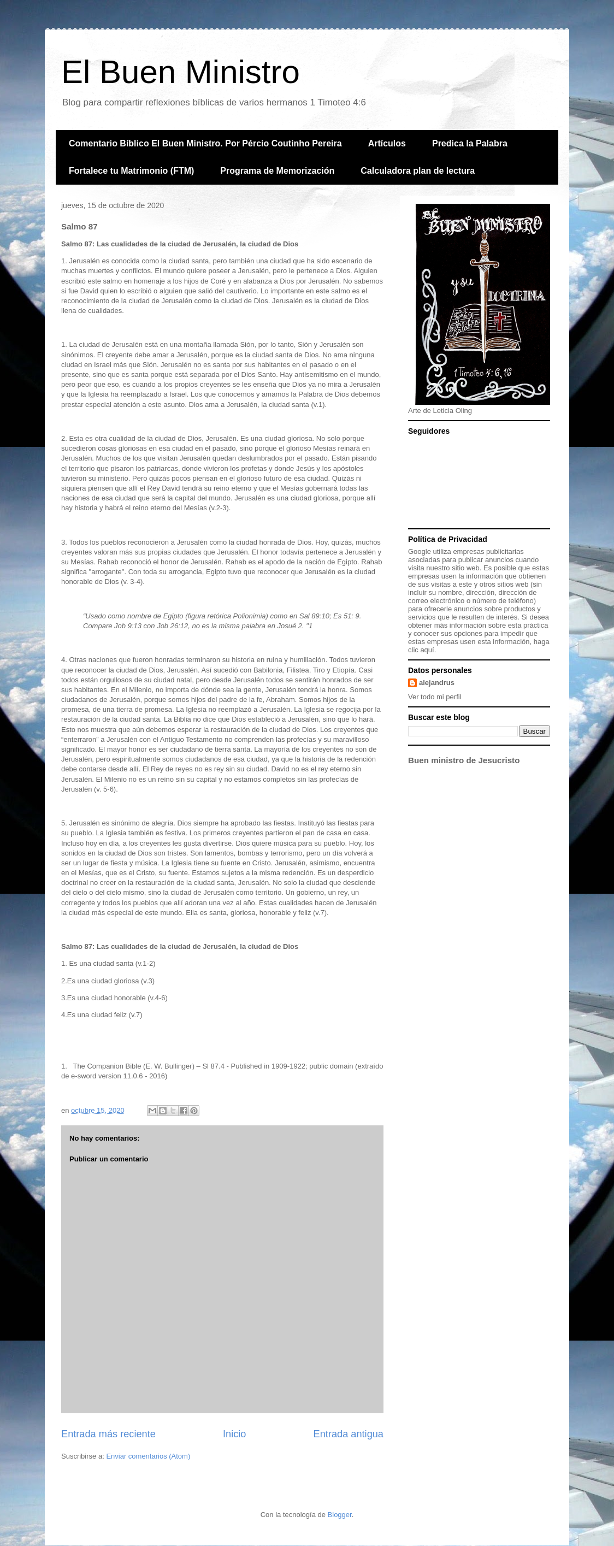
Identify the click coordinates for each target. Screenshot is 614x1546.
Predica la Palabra (469, 143)
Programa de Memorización (277, 170)
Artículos (387, 143)
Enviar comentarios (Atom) (148, 1456)
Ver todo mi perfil (435, 697)
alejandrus (436, 682)
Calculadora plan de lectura (418, 170)
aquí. (428, 650)
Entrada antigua (348, 1434)
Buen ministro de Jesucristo (463, 760)
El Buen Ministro (180, 72)
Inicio (234, 1434)
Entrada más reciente (108, 1434)
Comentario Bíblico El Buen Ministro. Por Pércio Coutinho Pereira (205, 143)
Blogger (340, 1514)
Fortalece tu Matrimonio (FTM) (131, 170)
